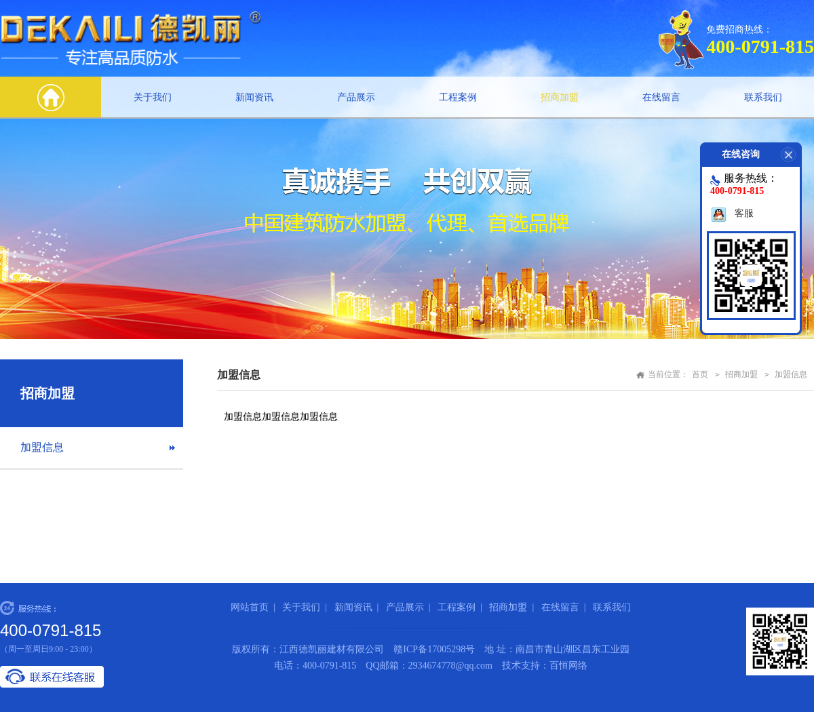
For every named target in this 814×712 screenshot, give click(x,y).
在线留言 (661, 97)
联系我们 (763, 97)
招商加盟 (560, 97)
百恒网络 (568, 665)
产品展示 (356, 97)
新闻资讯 (254, 97)
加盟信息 (42, 447)
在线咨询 (762, 154)
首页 (700, 374)
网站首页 (250, 607)
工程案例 (458, 97)
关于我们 (153, 97)
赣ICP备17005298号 (434, 649)
